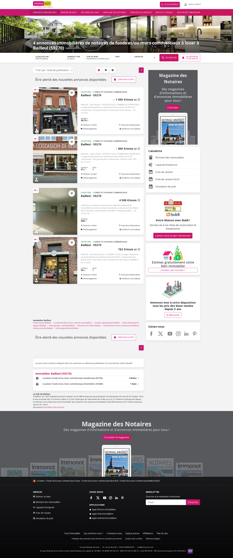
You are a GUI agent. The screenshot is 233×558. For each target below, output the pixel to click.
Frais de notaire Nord (163, 179)
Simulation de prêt (162, 186)
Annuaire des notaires (114, 12)
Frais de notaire (160, 172)
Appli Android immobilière (102, 518)
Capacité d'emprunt (162, 164)
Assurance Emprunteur (129, 125)
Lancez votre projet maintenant (173, 235)
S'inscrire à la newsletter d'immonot (163, 496)
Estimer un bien (42, 496)
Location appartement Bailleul (107, 322)
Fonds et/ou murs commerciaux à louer (63, 481)
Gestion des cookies (133, 538)
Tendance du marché (140, 12)
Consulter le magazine (116, 437)
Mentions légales (153, 538)
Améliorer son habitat (129, 129)
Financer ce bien (89, 125)
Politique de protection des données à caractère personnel (97, 538)
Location (41, 481)
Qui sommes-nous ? (93, 533)
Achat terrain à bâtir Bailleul (88, 325)
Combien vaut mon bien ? (173, 270)
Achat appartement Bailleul (67, 328)
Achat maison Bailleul (42, 322)
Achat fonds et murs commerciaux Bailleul (120, 325)
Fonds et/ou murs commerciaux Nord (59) (100, 481)
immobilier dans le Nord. (53, 407)
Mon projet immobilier (188, 12)
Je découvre (172, 315)
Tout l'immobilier (72, 533)
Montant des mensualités (166, 157)
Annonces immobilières (45, 12)
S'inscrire (193, 502)
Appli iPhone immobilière (102, 509)
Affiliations (148, 533)
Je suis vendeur (169, 4)
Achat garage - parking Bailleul (61, 325)
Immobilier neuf (69, 12)
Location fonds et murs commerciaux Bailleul (73, 322)
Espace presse (132, 533)
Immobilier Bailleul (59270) (53, 373)
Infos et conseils (164, 12)
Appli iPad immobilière (101, 513)
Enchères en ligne (90, 12)
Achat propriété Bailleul (43, 328)
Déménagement (89, 129)
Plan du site (162, 533)
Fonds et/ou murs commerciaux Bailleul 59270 (140, 481)
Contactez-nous (114, 533)
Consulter (172, 107)
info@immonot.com (145, 547)
